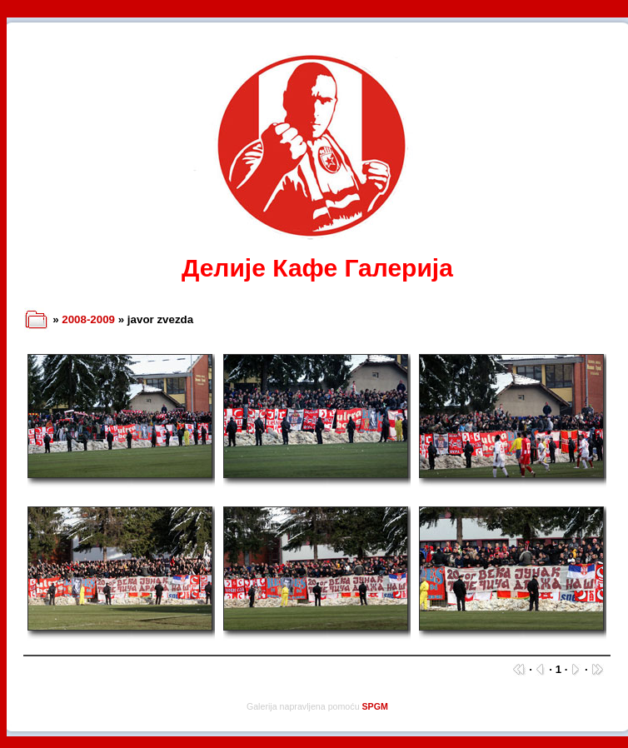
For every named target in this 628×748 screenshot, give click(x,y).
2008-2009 (88, 319)
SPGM (375, 706)
